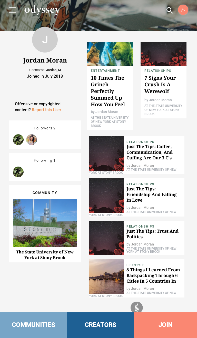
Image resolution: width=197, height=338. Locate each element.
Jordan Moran (106, 112)
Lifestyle (135, 265)
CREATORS (100, 325)
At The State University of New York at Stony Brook (110, 122)
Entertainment (105, 71)
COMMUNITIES (33, 325)
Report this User (46, 109)
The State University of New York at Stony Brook (45, 254)
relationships (157, 71)
